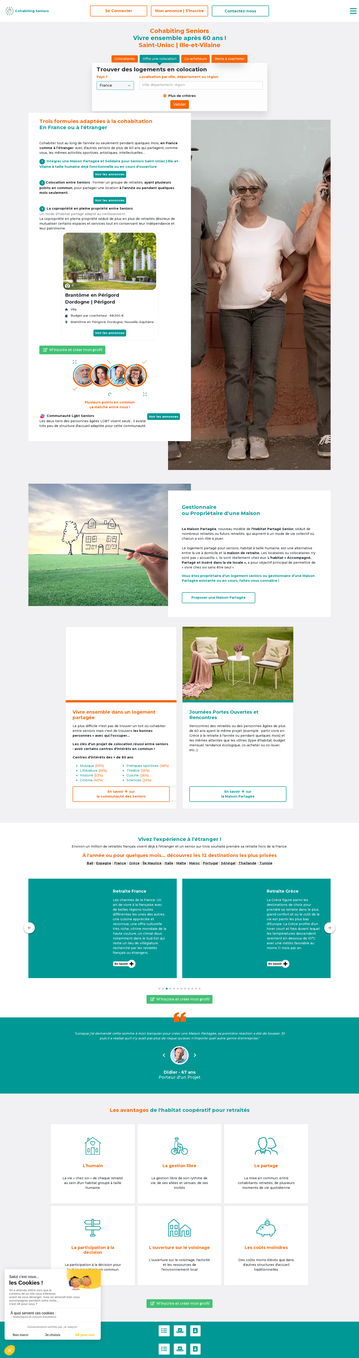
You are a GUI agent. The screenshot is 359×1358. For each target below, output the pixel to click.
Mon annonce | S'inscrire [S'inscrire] (179, 11)
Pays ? (103, 77)
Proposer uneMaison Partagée (218, 597)
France (120, 863)
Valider (179, 104)
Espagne (103, 863)
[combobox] (201, 85)
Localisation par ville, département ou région (178, 77)
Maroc (194, 863)
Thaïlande (247, 863)
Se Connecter (118, 11)
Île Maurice (152, 863)
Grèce (134, 863)
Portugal (210, 863)
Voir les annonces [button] (163, 416)
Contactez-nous (240, 11)
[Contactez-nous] (195, 1330)
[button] (102, 928)
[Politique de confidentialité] (180, 1330)
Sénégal (228, 863)
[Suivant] (329, 927)
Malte (181, 863)
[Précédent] (29, 927)
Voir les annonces (110, 174)
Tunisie (265, 863)
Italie (169, 863)
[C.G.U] (164, 1330)
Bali (90, 863)
